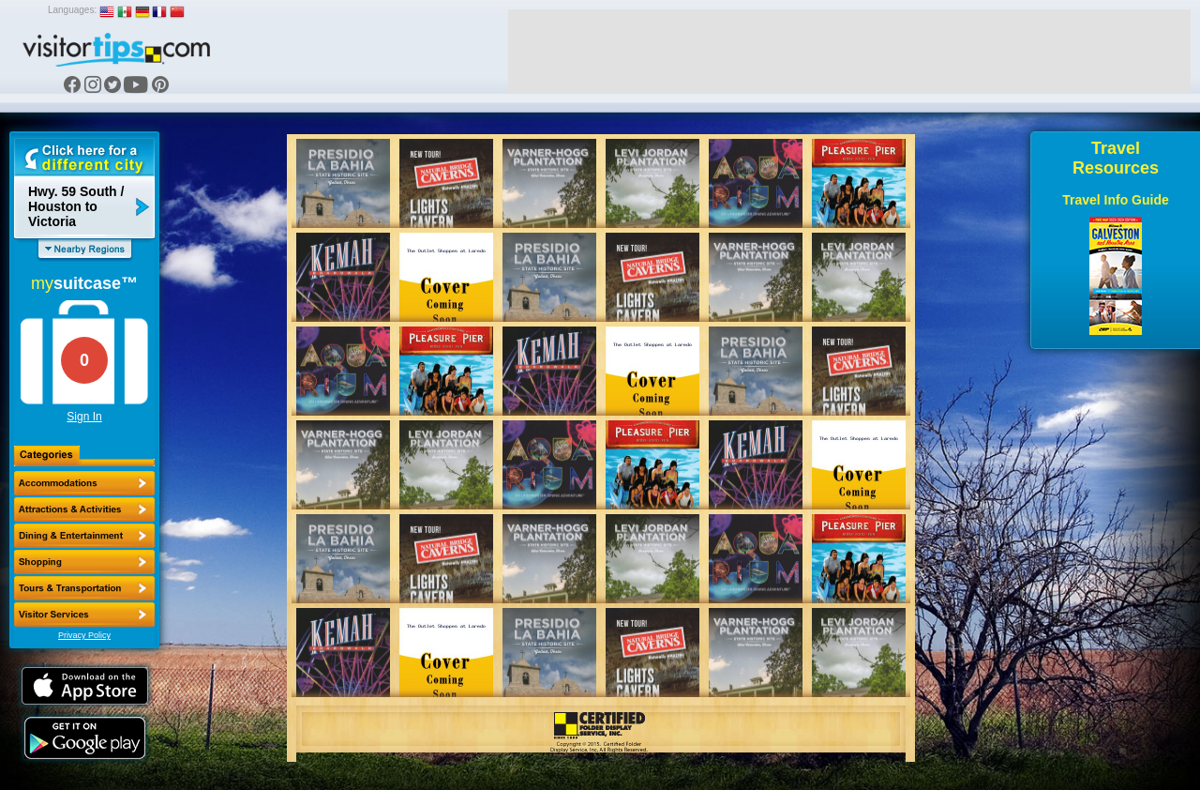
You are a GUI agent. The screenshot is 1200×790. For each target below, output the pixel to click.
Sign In (84, 416)
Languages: (72, 10)
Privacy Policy (84, 635)
